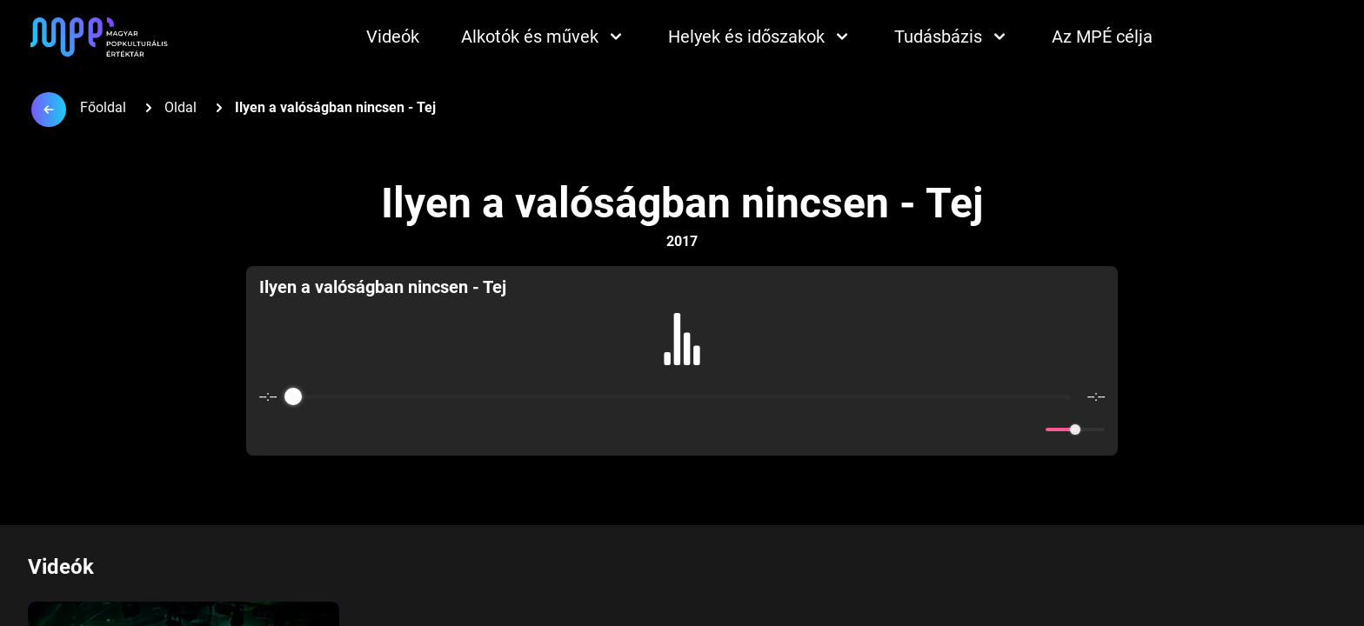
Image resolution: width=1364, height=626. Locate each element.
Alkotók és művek (543, 36)
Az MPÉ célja (1102, 36)
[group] (682, 361)
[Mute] (1029, 429)
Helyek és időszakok (760, 36)
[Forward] (720, 430)
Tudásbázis (952, 36)
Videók (392, 36)
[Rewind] (644, 430)
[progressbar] (681, 396)
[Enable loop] (270, 429)
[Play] (682, 429)
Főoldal (103, 107)
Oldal (180, 107)
